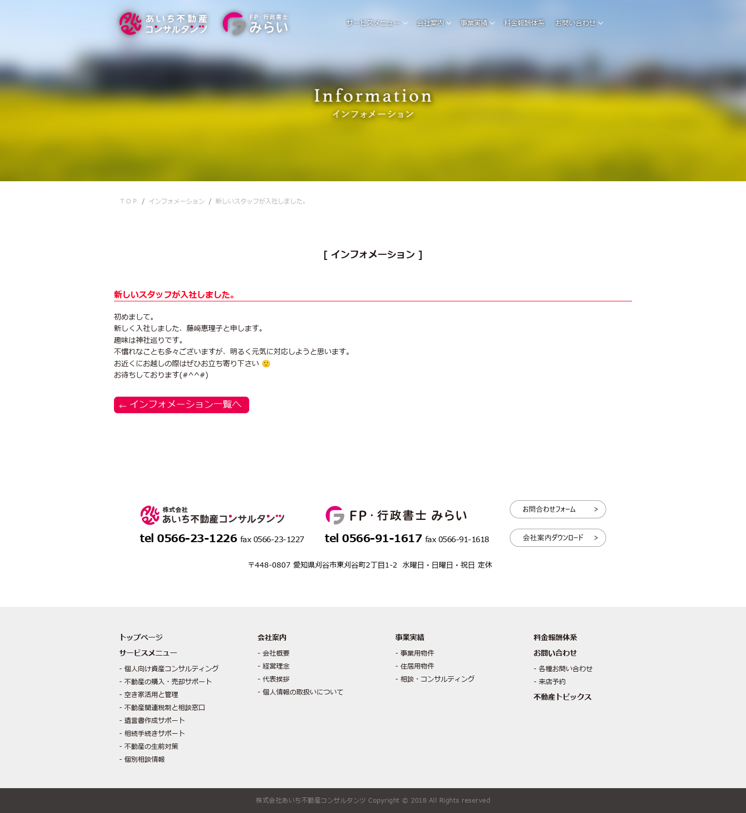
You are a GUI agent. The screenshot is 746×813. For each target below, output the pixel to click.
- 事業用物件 (414, 653)
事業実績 (474, 23)
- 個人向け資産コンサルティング (169, 669)
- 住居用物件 (414, 666)
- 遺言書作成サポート (152, 721)
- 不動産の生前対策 (148, 747)
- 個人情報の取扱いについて (300, 692)
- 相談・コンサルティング (435, 679)
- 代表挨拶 (273, 679)
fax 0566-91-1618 (457, 540)
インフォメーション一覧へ (185, 405)
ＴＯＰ (128, 201)
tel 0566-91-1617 (375, 539)
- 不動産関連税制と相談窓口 (162, 708)
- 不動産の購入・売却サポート (165, 682)
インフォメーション (177, 201)
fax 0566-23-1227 (272, 540)
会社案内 (430, 23)
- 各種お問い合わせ (563, 669)
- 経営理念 (273, 666)
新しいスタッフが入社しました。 (262, 201)
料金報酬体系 (524, 23)
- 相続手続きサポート (152, 734)
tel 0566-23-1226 (190, 539)
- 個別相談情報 (142, 759)
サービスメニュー (373, 23)
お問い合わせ (575, 23)
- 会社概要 (273, 653)
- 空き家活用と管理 (148, 695)
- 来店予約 (550, 682)
